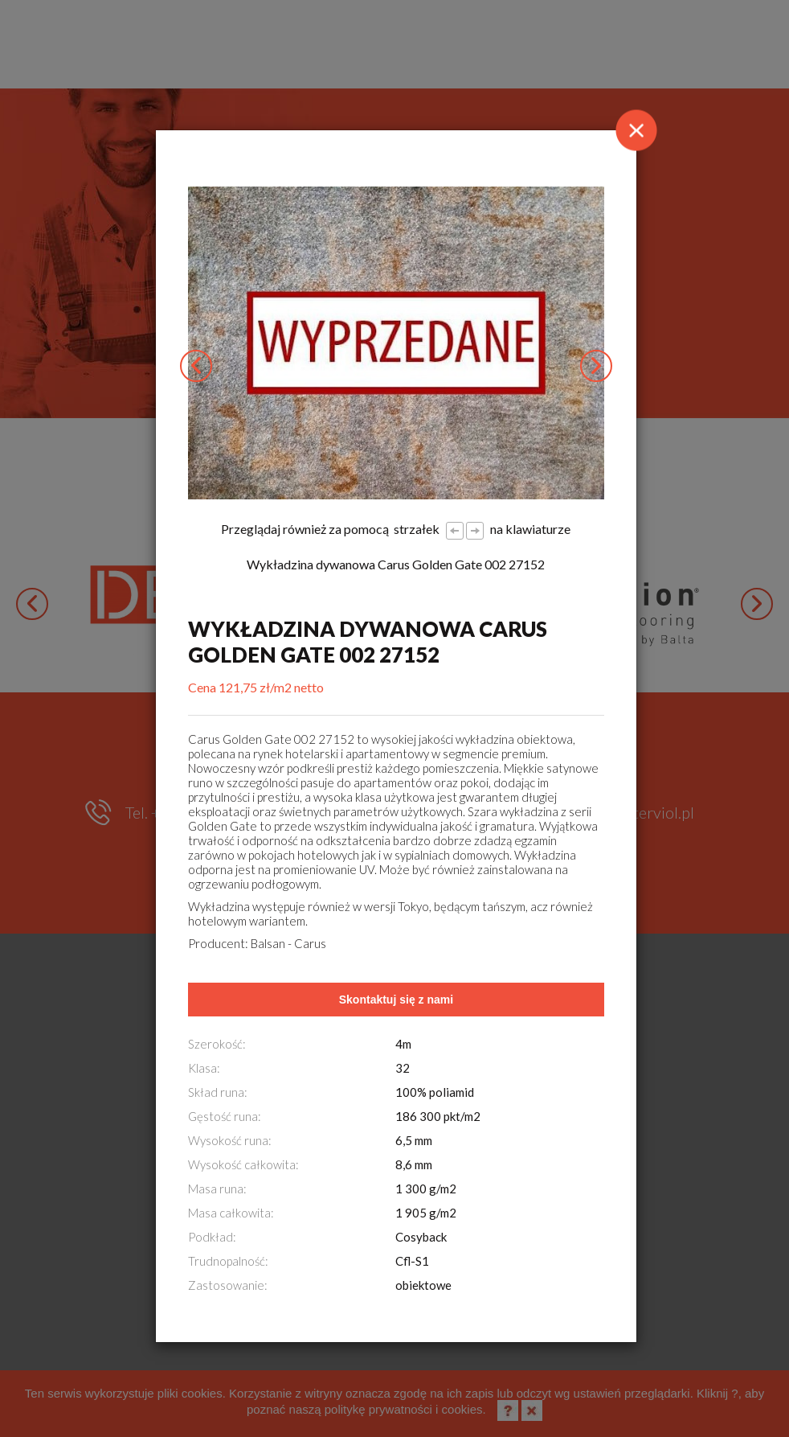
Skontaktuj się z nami (396, 999)
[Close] (636, 130)
